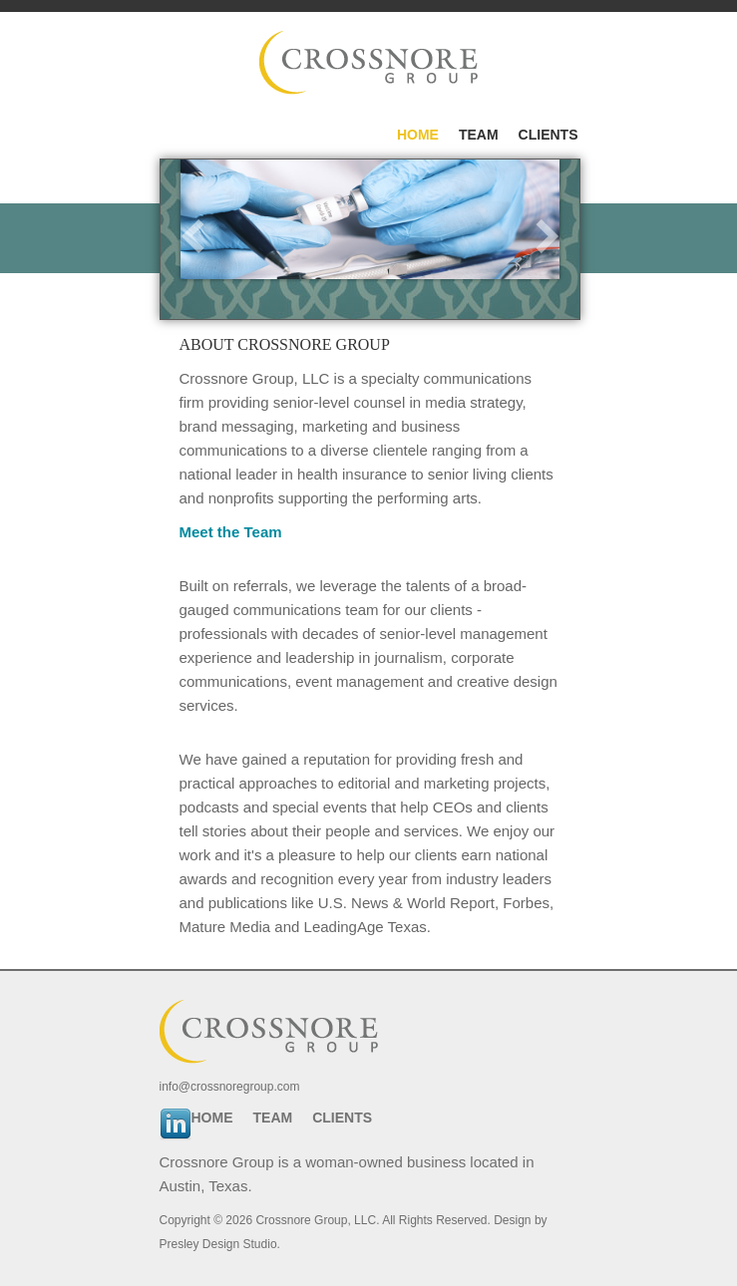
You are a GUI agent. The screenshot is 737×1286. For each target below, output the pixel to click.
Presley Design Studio (218, 1244)
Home (418, 135)
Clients (548, 135)
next (547, 236)
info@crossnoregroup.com (230, 1087)
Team (479, 135)
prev (192, 236)
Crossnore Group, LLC (315, 1220)
